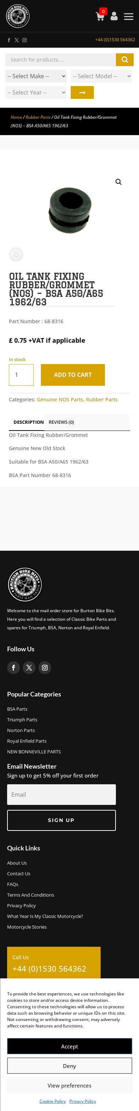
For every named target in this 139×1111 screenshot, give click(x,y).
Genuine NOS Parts (60, 399)
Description (29, 422)
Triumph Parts (22, 720)
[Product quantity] (21, 375)
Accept (69, 1046)
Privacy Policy (82, 1101)
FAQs (12, 884)
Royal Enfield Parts (27, 741)
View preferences (69, 1085)
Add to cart (73, 375)
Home (16, 117)
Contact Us (18, 874)
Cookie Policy (52, 1101)
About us (17, 863)
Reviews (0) (61, 422)
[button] (118, 182)
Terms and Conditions (30, 895)
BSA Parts (17, 709)
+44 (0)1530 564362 (115, 40)
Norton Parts (21, 730)
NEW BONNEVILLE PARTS (34, 752)
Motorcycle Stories (27, 927)
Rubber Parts (38, 117)
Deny (69, 1065)
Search (82, 92)
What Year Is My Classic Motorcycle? (45, 916)
